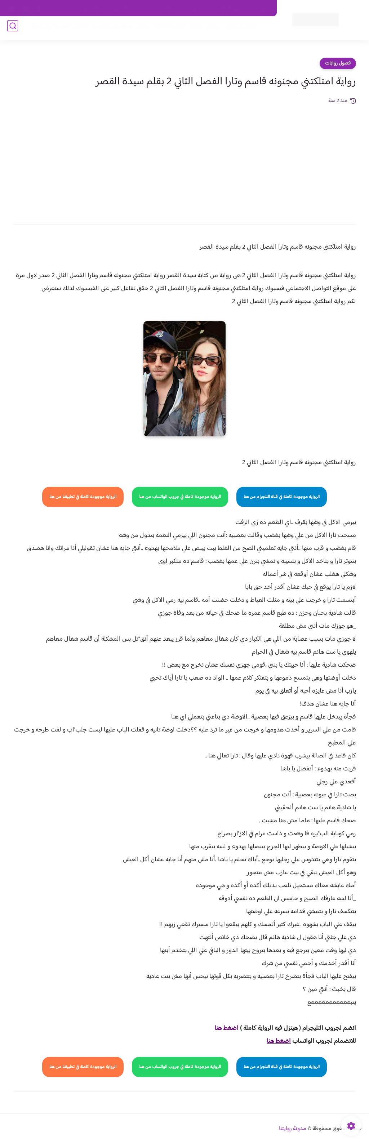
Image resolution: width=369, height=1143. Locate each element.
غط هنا (222, 1028)
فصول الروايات (237, 29)
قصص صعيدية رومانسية (56, 29)
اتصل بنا (260, 8)
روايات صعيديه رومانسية (117, 29)
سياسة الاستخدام (167, 8)
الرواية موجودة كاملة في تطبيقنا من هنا (82, 497)
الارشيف (90, 8)
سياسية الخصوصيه (124, 8)
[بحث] (12, 29)
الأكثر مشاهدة (166, 29)
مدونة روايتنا (292, 1129)
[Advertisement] (184, 159)
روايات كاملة (201, 29)
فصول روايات (338, 63)
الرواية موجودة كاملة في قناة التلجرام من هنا (282, 497)
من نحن (200, 8)
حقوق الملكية (230, 8)
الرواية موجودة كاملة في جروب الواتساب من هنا (180, 497)
